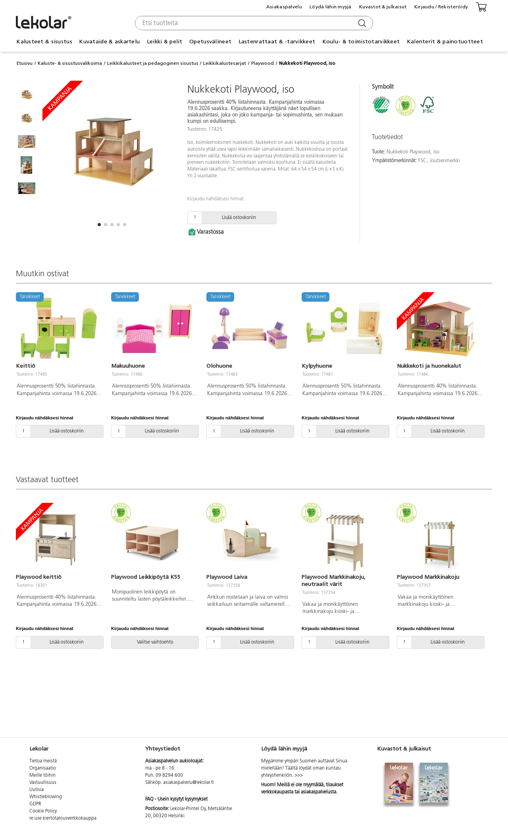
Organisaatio (42, 768)
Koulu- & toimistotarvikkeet (361, 41)
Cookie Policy (43, 811)
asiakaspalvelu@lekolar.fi (188, 782)
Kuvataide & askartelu (109, 41)
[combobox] (253, 23)
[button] (99, 224)
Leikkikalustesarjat (224, 63)
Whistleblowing (45, 797)
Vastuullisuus (42, 782)
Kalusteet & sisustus (44, 41)
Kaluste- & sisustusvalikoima (70, 63)
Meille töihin (42, 775)
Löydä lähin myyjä (331, 7)
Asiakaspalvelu (284, 7)
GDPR (35, 804)
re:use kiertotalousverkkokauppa (62, 818)
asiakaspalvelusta (318, 792)
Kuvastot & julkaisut (383, 7)
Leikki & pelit (165, 41)
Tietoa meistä (43, 761)
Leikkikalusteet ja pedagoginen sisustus (152, 63)
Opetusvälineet (210, 41)
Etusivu (25, 63)
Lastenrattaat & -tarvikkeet (277, 41)
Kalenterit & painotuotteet (445, 41)
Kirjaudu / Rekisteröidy (441, 7)
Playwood (262, 63)
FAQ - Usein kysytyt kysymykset (176, 799)
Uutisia (36, 789)
